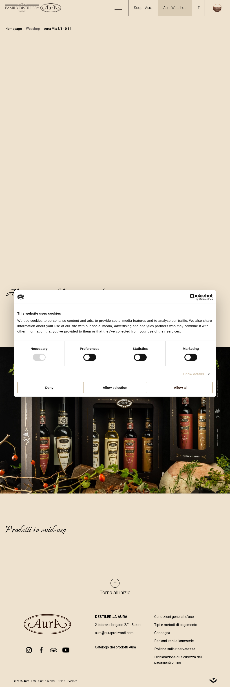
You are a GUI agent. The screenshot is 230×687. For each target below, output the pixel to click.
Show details (193, 374)
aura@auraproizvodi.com (114, 633)
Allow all (181, 387)
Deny (49, 387)
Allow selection (115, 387)
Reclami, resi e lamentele (174, 641)
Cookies (72, 681)
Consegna (162, 633)
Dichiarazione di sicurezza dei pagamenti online (178, 660)
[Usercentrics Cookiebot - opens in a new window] (193, 297)
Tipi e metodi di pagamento (175, 625)
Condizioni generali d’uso (174, 617)
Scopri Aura (143, 8)
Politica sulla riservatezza (174, 649)
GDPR (61, 681)
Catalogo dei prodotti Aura (115, 648)
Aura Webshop (174, 8)
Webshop (33, 28)
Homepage (13, 28)
